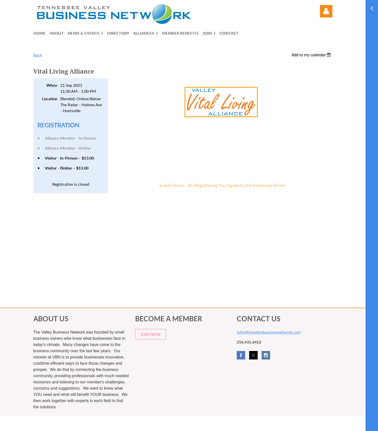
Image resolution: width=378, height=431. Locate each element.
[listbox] (312, 55)
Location (49, 98)
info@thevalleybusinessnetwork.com (269, 332)
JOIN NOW (150, 334)
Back (37, 54)
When (51, 85)
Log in (326, 11)
